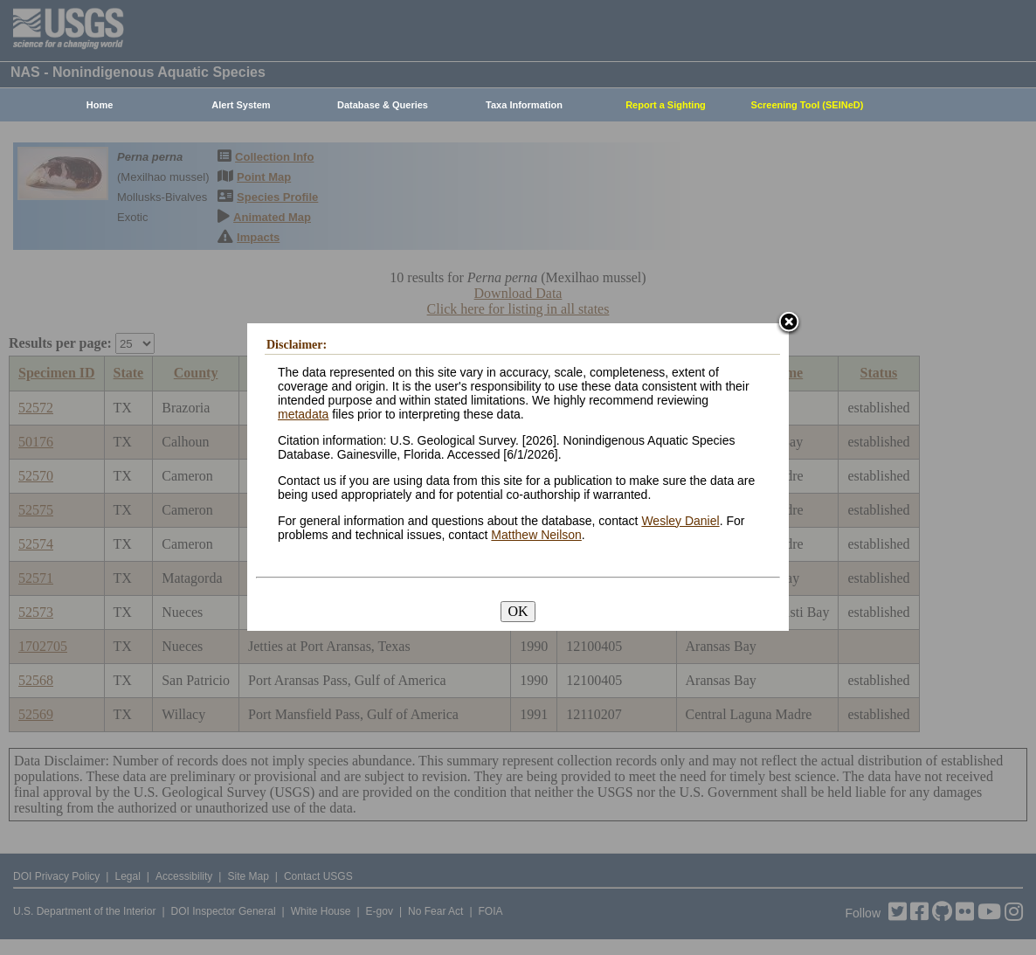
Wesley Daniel (680, 521)
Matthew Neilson (536, 535)
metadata (303, 414)
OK (518, 611)
